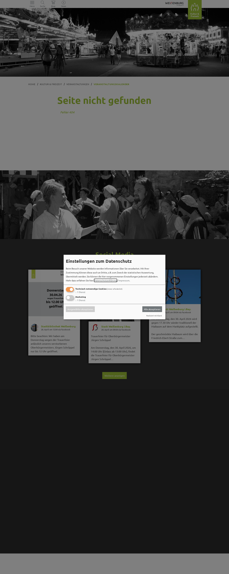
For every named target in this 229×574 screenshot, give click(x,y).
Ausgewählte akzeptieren (80, 309)
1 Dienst (80, 292)
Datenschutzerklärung (105, 280)
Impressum (123, 280)
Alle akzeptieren (152, 309)
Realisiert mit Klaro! (154, 315)
